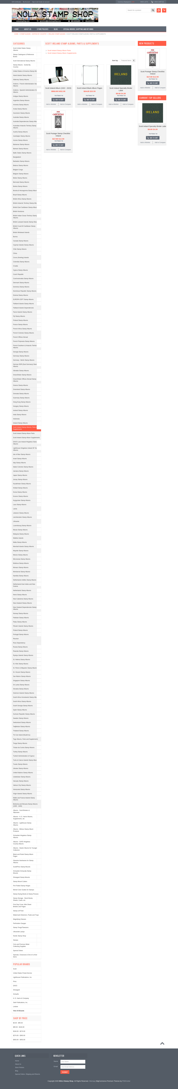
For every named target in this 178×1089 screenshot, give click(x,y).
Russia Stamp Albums (20, 647)
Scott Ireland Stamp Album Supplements (26, 437)
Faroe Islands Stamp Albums (22, 312)
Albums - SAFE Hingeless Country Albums (21, 843)
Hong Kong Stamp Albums (22, 402)
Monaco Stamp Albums (20, 567)
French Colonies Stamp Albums (23, 333)
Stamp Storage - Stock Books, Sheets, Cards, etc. (23, 899)
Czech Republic (18, 274)
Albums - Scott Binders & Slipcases (21, 811)
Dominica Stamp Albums (21, 287)
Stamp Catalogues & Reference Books (23, 55)
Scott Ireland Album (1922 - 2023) (58, 88)
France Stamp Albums (20, 324)
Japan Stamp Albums (20, 475)
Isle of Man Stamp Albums (21, 454)
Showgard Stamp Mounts (21, 877)
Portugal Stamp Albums (21, 634)
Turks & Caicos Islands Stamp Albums (25, 760)
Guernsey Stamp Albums (21, 398)
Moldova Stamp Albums (21, 563)
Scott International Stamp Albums (24, 61)
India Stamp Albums (19, 414)
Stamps (15, 940)
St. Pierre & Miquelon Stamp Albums (25, 668)
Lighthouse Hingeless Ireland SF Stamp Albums (26, 449)
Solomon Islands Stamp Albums (23, 693)
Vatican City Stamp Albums (22, 785)
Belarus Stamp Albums (20, 165)
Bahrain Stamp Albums (20, 149)
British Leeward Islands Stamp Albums (25, 222)
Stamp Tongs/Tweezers (21, 927)
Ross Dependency (19, 643)
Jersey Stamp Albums (20, 479)
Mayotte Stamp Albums (20, 551)
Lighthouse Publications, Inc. (22, 977)
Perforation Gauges (19, 923)
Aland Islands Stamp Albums (22, 75)
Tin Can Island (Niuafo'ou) (21, 735)
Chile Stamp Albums (19, 249)
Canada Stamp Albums (20, 241)
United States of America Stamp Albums (26, 71)
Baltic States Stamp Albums (22, 153)
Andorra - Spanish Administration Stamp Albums (26, 91)
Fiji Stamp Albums (19, 316)
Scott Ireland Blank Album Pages (89, 88)
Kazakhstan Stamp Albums (22, 484)
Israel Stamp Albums (20, 458)
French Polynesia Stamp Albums (23, 341)
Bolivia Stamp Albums (20, 186)
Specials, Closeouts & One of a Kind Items (25, 956)
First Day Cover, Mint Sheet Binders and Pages (22, 905)
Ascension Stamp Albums (21, 113)
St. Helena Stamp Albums (21, 659)
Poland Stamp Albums (20, 630)
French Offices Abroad (20, 337)
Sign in (34, 2)
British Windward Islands (21, 232)
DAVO (15, 986)
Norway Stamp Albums (20, 613)
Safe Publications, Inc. (20, 1002)
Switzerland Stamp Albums (22, 722)
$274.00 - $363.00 (19, 1035)
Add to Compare (65, 104)
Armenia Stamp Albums (21, 105)
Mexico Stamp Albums (20, 555)
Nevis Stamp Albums (20, 595)
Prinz (14, 981)
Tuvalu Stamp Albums (20, 764)
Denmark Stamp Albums (21, 282)
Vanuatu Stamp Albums (21, 781)
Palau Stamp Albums (20, 622)
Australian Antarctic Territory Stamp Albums (24, 127)
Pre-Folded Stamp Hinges (21, 886)
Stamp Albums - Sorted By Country (33, 34)
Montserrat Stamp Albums (21, 572)
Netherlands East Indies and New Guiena (24, 585)
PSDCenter (126, 1081)
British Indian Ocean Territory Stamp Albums (25, 217)
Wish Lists (144, 2)
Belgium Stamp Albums (20, 174)
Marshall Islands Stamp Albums (23, 546)
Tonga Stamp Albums (20, 743)
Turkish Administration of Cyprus (23, 756)
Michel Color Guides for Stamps (23, 890)
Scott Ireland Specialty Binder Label (152, 126)
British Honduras (18, 211)
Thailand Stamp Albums (21, 731)
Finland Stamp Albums (20, 320)
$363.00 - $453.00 (19, 1040)
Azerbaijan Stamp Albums (21, 136)
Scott (14, 969)
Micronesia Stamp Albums (21, 559)
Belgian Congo (18, 170)
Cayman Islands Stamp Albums (23, 245)
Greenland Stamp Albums (21, 389)
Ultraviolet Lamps (19, 932)
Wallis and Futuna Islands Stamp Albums (24, 799)
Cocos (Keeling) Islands (21, 257)
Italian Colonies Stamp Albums (23, 467)
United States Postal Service (22, 973)
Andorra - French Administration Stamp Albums (26, 85)
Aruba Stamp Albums (20, 109)
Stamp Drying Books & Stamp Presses (25, 894)
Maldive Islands (18, 538)
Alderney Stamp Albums (21, 79)
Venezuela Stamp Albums (21, 789)
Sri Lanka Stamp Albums (21, 685)
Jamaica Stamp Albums (21, 471)
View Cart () (159, 2)
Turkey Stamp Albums (20, 752)
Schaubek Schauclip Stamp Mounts (22, 872)
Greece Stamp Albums (20, 385)
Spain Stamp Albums (20, 710)
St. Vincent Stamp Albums (21, 672)
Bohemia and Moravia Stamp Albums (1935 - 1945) (25, 805)
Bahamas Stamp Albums (21, 144)
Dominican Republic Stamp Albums (24, 291)
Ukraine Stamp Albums (20, 768)
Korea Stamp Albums (20, 492)
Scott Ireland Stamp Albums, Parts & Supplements (25, 428)
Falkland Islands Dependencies (23, 308)
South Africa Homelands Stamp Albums (26, 697)
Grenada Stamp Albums (21, 393)
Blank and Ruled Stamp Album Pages (23, 855)
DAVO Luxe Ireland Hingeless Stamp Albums (25, 443)
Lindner (15, 1006)
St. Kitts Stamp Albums (20, 664)
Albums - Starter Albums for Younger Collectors (25, 849)
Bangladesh (17, 157)
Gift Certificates (16, 2)
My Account (26, 2)
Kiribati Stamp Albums (20, 488)
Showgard (16, 990)
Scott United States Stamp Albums (22, 49)
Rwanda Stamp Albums (21, 651)
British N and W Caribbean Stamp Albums (24, 227)
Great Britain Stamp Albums (22, 375)
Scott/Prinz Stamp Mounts (21, 867)
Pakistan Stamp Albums (21, 618)
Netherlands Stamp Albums (22, 590)
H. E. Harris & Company (21, 998)
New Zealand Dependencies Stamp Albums (24, 608)
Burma (15, 237)
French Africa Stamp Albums (22, 329)
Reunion (16, 639)
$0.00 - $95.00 (18, 1023)
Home (16, 34)
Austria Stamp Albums (20, 132)
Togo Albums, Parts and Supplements (25, 739)
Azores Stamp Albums (20, 140)
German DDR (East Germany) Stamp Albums (25, 365)
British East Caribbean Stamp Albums (25, 207)
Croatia (15, 266)
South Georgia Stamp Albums (23, 706)
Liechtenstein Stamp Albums (22, 517)
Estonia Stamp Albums (20, 295)
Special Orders (18, 950)
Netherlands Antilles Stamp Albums (24, 580)
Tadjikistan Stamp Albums (21, 726)
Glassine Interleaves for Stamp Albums (23, 861)
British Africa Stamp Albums (22, 199)
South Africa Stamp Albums (22, 701)
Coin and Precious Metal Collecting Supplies (21, 945)
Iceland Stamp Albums (20, 410)
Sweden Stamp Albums (20, 718)
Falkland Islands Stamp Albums (23, 304)
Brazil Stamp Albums (20, 195)
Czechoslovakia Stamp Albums (23, 278)
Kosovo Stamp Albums (20, 496)
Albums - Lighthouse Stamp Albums (22, 824)
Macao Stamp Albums (20, 530)
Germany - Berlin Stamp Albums (23, 360)
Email (56, 1066)
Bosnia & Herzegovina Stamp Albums (25, 190)
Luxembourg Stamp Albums (22, 525)
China (15, 253)
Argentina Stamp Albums (21, 100)
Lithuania (16, 521)
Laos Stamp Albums (19, 504)
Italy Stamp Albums (19, 463)
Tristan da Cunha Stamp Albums (23, 747)
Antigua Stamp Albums (20, 96)
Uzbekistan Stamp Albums (21, 777)
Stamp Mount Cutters (20, 881)
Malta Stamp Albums (20, 542)
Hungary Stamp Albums (21, 406)
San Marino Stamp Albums (22, 676)
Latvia (15, 509)
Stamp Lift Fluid (18, 911)
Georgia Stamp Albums (20, 352)
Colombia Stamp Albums (21, 262)
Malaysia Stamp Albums (21, 534)
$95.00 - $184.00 (18, 1027)
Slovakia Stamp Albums (21, 689)
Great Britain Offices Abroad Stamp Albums (24, 380)
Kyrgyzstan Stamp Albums (21, 500)
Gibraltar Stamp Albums (21, 370)
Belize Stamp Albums (20, 178)
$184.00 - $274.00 (19, 1031)
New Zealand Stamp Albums (22, 603)
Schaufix (16, 994)
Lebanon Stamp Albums (21, 513)
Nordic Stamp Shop (19, 936)
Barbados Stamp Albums (21, 161)
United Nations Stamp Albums (23, 772)
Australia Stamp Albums (21, 117)
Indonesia (16, 419)
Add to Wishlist (51, 104)
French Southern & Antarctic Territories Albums (26, 346)
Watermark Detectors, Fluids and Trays (26, 915)
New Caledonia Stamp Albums (23, 599)
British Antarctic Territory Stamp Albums (26, 203)
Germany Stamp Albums (21, 356)
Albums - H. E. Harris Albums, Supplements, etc (23, 818)
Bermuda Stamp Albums (21, 182)
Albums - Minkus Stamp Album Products (23, 830)
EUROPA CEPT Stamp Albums (23, 299)
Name (56, 1061)
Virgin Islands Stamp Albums (22, 794)
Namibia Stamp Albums (21, 576)
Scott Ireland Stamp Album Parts (23, 433)
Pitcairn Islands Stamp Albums (23, 626)
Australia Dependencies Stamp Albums (26, 121)
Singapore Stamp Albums (21, 680)
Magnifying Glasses (19, 919)
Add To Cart (59, 99)
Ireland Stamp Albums (57, 34)
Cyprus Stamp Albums (20, 270)
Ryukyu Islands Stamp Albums (23, 655)
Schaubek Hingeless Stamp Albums (22, 836)
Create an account (43, 2)
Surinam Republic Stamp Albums (24, 714)
